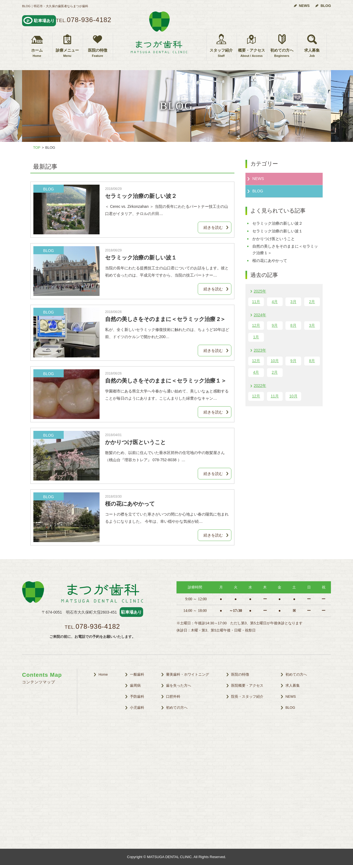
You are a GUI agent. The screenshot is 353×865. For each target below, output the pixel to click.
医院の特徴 (97, 53)
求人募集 (312, 53)
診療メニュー (67, 53)
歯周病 (135, 686)
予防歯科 (137, 697)
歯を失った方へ (178, 686)
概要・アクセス (251, 53)
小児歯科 (137, 708)
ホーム (37, 53)
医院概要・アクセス (247, 686)
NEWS (304, 6)
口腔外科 (173, 697)
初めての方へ (281, 53)
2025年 (260, 291)
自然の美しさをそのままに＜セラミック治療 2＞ (165, 319)
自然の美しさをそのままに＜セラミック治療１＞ (165, 381)
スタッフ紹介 (221, 53)
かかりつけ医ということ (135, 442)
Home (103, 674)
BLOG (325, 6)
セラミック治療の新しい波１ (141, 257)
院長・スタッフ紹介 (247, 697)
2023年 (260, 350)
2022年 (260, 385)
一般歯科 (137, 674)
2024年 (260, 315)
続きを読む (213, 227)
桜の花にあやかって (130, 504)
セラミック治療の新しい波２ (141, 196)
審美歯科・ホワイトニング (187, 674)
